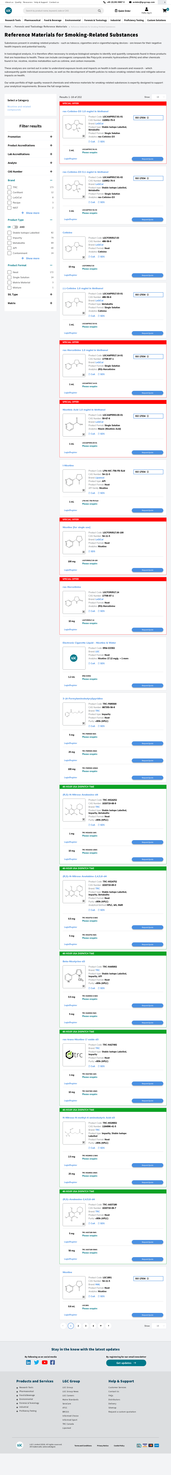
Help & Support (41, 2)
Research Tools (26, 1408)
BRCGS (66, 1433)
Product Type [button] (30, 219)
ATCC (65, 1429)
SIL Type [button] (30, 294)
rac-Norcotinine (76, 593)
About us (9, 2)
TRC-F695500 (109, 712)
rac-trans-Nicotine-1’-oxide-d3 (90, 1054)
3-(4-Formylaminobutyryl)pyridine (93, 706)
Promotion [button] (30, 136)
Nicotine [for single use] (84, 532)
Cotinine (70, 233)
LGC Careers (68, 1417)
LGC (97, 659)
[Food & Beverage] (17, 1417)
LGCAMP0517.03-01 (113, 296)
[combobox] (60, 11)
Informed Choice (71, 1437)
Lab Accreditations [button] (30, 154)
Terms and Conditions (82, 1467)
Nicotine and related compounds (19, 108)
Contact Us (113, 1413)
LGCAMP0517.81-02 (113, 178)
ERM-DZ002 (109, 655)
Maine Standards (71, 1421)
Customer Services (117, 1408)
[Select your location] (162, 2)
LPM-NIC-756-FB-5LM (114, 475)
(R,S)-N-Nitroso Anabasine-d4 (89, 805)
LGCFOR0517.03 (111, 239)
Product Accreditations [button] (30, 145)
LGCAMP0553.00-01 (113, 419)
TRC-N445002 (110, 980)
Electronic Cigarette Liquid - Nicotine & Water (103, 649)
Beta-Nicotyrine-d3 (80, 975)
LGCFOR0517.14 (111, 599)
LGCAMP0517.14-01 (113, 358)
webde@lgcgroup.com (144, 2)
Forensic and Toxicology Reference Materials (41, 26)
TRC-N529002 (110, 1140)
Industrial (23, 1428)
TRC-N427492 (110, 1060)
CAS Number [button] (30, 171)
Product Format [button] (30, 265)
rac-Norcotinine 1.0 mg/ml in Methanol (97, 353)
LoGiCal (99, 123)
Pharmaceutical (26, 1412)
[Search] (96, 10)
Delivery (112, 1425)
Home (8, 26)
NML (97, 1305)
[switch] (16, 227)
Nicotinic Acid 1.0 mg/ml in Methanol (95, 413)
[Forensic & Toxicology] (17, 1425)
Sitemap (112, 1429)
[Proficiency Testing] (17, 1432)
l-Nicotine (71, 470)
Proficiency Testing (27, 1432)
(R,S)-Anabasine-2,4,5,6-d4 (86, 1217)
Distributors (114, 1421)
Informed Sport (70, 1441)
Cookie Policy (121, 1467)
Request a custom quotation (122, 1433)
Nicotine (70, 1292)
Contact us (54, 2)
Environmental (26, 1420)
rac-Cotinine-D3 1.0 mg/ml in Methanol (97, 111)
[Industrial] (17, 1428)
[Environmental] (17, 1421)
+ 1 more (123, 665)
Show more (32, 213)
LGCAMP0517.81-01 (113, 116)
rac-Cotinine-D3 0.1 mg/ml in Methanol (97, 172)
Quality (18, 2)
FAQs (110, 1417)
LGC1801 (107, 1298)
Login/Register (71, 159)
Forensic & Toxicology (29, 1424)
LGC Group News (71, 1413)
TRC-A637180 (110, 1223)
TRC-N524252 (110, 810)
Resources (28, 2)
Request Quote (147, 159)
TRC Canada (68, 1445)
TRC (97, 719)
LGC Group (68, 1408)
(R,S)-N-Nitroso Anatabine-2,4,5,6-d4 (96, 888)
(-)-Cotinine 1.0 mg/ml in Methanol (93, 290)
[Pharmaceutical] (17, 1413)
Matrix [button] (30, 303)
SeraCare (67, 1425)
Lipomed (99, 482)
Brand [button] (30, 180)
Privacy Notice (103, 1467)
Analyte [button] (30, 163)
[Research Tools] (17, 1409)
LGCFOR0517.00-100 (113, 538)
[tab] (30, 136)
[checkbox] (9, 187)
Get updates (124, 1384)
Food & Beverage (27, 1416)
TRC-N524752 (110, 894)
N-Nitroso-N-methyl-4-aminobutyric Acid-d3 (102, 1134)
